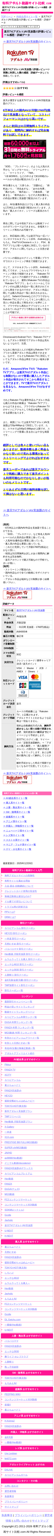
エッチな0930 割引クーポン (19, 970)
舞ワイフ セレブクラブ (16, 1356)
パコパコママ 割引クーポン (19, 949)
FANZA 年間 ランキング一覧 (19, 1027)
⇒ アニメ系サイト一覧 (15, 821)
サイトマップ (11, 1507)
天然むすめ (10, 1252)
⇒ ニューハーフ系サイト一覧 (18, 831)
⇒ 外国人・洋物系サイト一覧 (18, 826)
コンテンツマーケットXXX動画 (21, 1204)
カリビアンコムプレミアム (18, 1173)
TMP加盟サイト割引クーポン (20, 985)
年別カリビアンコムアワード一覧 (22, 1038)
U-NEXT (9, 1230)
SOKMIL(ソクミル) (14, 1210)
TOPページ (7, 16)
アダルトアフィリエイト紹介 (20, 1053)
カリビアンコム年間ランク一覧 (21, 1017)
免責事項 (9, 1496)
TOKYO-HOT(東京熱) (16, 1106)
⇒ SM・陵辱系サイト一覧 (16, 812)
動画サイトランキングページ (20, 1012)
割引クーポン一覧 (14, 990)
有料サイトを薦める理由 (17, 881)
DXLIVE (9, 1470)
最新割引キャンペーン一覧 (18, 1001)
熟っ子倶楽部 (11, 1367)
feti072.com (11, 1458)
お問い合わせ (11, 1486)
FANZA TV (10, 1070)
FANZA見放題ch (13, 1090)
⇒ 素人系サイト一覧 (13, 803)
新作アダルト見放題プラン (18, 1111)
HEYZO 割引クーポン (16, 933)
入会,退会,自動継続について (19, 886)
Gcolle (8, 1215)
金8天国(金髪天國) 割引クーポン (21, 980)
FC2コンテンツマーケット (18, 1199)
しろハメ (9, 1273)
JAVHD (8, 1153)
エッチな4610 (12, 1278)
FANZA (8, 1184)
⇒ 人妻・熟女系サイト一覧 (17, 807)
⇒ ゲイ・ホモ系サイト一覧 (17, 849)
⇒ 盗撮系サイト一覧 (13, 817)
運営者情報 (10, 1491)
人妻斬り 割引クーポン (16, 975)
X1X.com (9, 1137)
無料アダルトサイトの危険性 (20, 875)
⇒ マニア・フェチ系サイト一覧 (19, 844)
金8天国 (9, 1437)
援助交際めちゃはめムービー (20, 1101)
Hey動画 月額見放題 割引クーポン (22, 954)
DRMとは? (10, 917)
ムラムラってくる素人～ (17, 1283)
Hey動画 (9, 1179)
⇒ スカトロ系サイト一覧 (16, 840)
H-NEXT (9, 1236)
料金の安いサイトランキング (20, 1007)
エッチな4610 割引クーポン (19, 964)
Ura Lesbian (11, 1453)
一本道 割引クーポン (15, 938)
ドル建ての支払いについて (18, 901)
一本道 (8, 1132)
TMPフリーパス (13, 1116)
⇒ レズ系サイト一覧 (13, 835)
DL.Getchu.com (13, 1319)
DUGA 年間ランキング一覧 (19, 1022)
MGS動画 (9, 1194)
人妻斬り (9, 1362)
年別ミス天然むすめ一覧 (17, 1043)
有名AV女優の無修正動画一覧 (20, 1048)
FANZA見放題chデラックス (19, 1168)
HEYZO (9, 1095)
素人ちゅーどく (13, 1085)
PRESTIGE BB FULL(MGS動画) (21, 1142)
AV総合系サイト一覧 (27, 16)
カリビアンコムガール (16, 1475)
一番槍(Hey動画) (13, 1325)
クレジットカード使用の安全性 (21, 891)
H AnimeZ (10, 1421)
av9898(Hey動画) (13, 1158)
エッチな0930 (12, 1351)
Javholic (9, 1220)
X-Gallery (9, 1127)
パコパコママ (11, 1341)
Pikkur (8, 1064)
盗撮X (8, 1404)
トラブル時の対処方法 (16, 907)
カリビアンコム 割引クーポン (20, 928)
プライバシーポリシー (16, 1501)
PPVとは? (10, 912)
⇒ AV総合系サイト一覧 (15, 798)
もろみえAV (11, 1299)
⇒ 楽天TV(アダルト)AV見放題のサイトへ (27, 41)
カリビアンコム (13, 1080)
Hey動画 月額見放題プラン (18, 1121)
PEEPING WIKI (12, 1394)
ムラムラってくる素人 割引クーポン (23, 959)
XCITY (8, 1075)
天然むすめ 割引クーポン (18, 944)
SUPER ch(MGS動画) (16, 1147)
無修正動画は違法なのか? (18, 896)
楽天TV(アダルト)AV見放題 (31, 610)
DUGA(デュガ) (12, 1189)
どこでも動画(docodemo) (18, 1163)
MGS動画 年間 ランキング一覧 (20, 1033)
